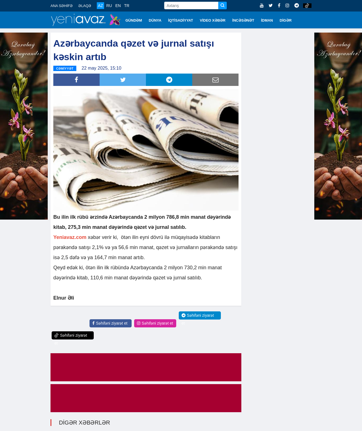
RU (109, 5)
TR (126, 5)
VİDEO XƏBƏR (213, 20)
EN (118, 5)
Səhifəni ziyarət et (109, 322)
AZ (100, 5)
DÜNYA (155, 20)
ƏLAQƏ (84, 6)
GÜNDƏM (133, 20)
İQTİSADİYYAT (180, 20)
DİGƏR (286, 20)
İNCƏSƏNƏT (243, 20)
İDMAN (267, 20)
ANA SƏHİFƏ (62, 6)
